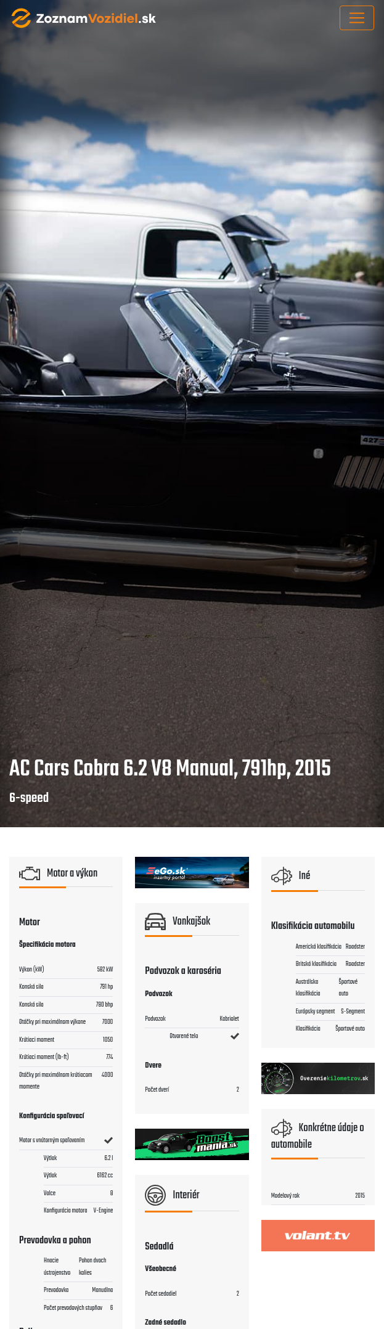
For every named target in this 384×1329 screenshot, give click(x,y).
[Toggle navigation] (357, 18)
